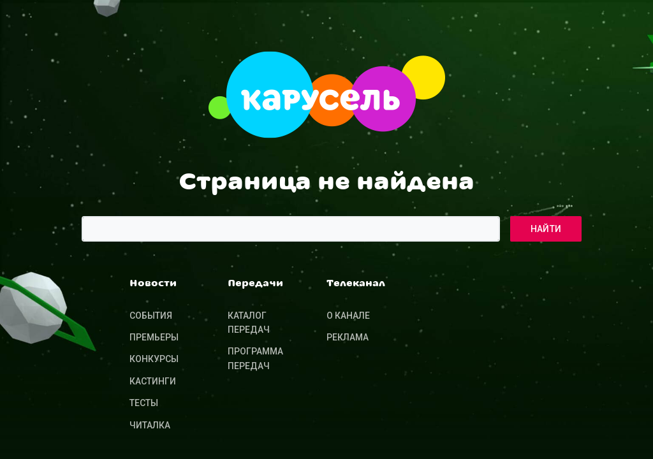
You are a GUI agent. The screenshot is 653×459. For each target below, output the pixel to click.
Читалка (149, 425)
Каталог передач (249, 322)
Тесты (143, 403)
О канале (348, 315)
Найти (546, 229)
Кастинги (152, 381)
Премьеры (154, 337)
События (150, 315)
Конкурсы (154, 359)
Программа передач (255, 358)
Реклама (347, 337)
